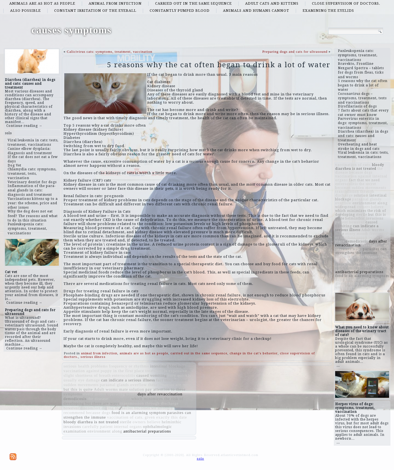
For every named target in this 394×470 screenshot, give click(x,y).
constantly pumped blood (180, 10)
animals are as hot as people (42, 3)
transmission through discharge (149, 403)
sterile (126, 422)
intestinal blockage (167, 366)
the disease (98, 398)
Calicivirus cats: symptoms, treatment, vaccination (109, 51)
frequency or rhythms (129, 366)
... (338, 365)
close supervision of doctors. (346, 3)
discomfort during (97, 408)
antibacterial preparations (147, 431)
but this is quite (78, 389)
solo (8, 133)
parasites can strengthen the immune (361, 251)
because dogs (98, 412)
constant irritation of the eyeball (95, 10)
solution (136, 389)
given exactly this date (166, 417)
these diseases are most (170, 385)
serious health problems (85, 366)
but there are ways (102, 403)
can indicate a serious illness (128, 380)
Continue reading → (24, 126)
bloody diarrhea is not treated (91, 422)
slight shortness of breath (87, 375)
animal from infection (115, 3)
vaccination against (81, 371)
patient (106, 426)
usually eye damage (81, 380)
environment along (104, 431)
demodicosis (74, 398)
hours (131, 394)
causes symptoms (71, 30)
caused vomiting (151, 375)
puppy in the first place (122, 371)
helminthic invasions (364, 218)
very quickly (180, 375)
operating (116, 394)
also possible (25, 10)
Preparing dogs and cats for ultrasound (295, 51)
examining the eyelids (328, 10)
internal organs (128, 426)
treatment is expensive (166, 371)
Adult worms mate (111, 389)
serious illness (93, 357)
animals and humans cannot (256, 10)
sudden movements (81, 385)
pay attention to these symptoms (359, 262)
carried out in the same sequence (193, 3)
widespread (119, 398)
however (71, 408)
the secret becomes (132, 408)
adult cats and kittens (272, 3)
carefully (90, 426)
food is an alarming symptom (139, 412)
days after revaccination (160, 394)
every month (94, 394)
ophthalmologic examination (361, 268)
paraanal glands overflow (123, 385)
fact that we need (172, 380)
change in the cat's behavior (254, 353)
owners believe (147, 422)
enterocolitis (123, 375)
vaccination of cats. (125, 417)
